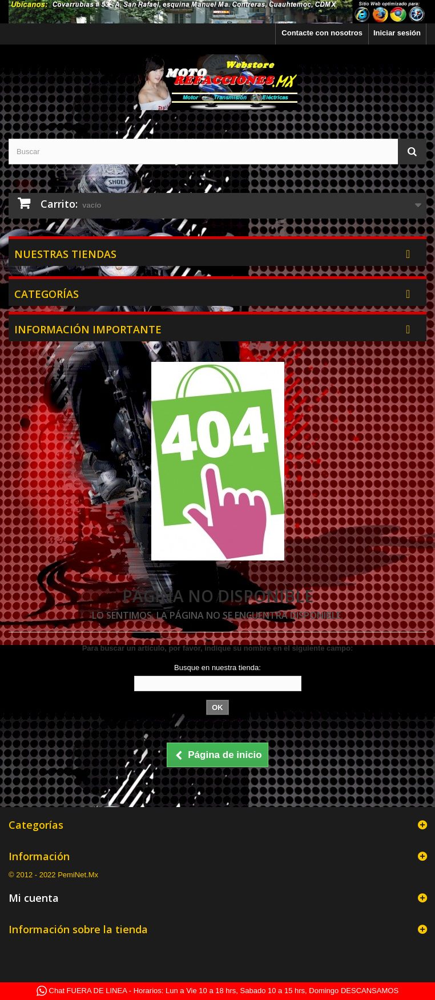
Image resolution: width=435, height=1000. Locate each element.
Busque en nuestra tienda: (217, 667)
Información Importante (88, 329)
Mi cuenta (34, 898)
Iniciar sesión (397, 33)
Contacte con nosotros (321, 33)
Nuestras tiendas (65, 254)
